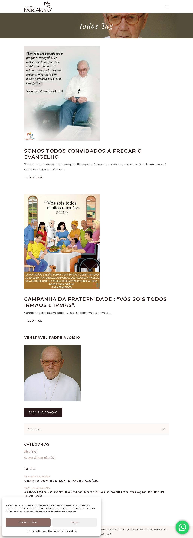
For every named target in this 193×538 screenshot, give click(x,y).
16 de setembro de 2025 (37, 488)
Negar (75, 522)
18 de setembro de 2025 (37, 476)
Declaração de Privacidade (62, 530)
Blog (27, 451)
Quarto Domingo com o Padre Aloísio (61, 481)
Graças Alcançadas (37, 457)
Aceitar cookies (28, 522)
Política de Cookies (36, 530)
